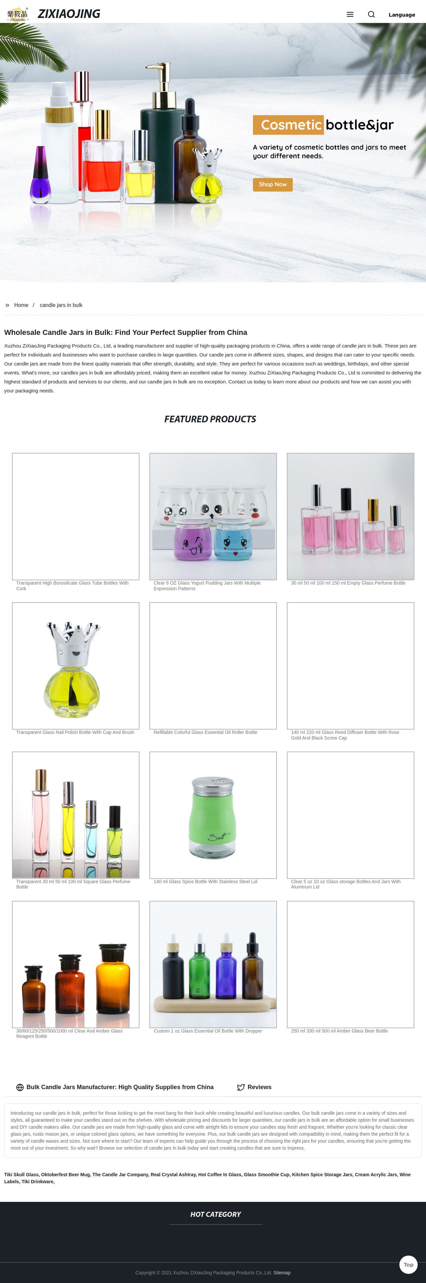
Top (409, 1264)
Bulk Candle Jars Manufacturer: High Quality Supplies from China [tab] (115, 1087)
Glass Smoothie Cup (267, 1174)
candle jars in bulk (61, 305)
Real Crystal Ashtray (173, 1174)
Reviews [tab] (254, 1087)
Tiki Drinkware (37, 1181)
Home (21, 305)
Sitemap (282, 1272)
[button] (350, 15)
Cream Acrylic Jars (376, 1174)
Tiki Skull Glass (21, 1174)
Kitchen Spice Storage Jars (322, 1174)
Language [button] (402, 15)
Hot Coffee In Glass (219, 1174)
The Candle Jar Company (120, 1174)
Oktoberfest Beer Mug (65, 1174)
